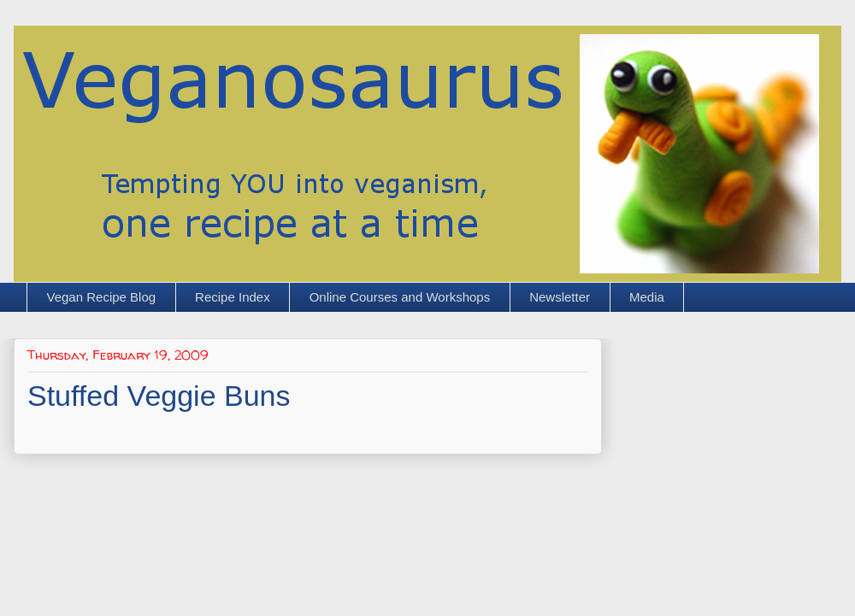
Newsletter (559, 297)
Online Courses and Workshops (400, 297)
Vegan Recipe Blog (101, 297)
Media (646, 297)
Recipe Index (232, 297)
